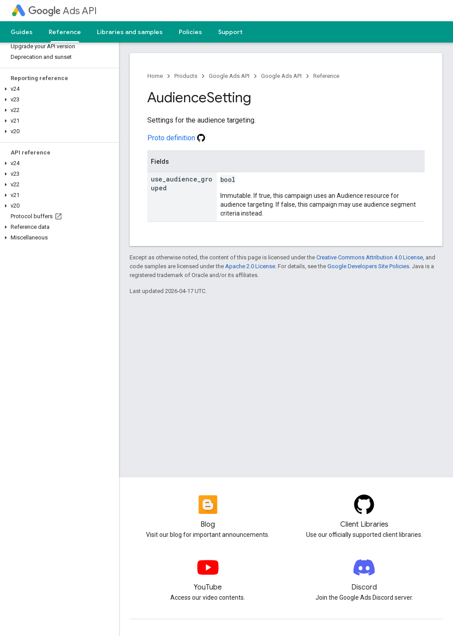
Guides (22, 32)
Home (155, 76)
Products (185, 76)
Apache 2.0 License (250, 266)
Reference (326, 76)
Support (230, 32)
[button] (57, 89)
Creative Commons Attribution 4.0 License (369, 257)
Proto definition (176, 138)
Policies (190, 32)
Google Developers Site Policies (368, 266)
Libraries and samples (130, 32)
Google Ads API (229, 76)
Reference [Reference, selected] (65, 32)
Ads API (62, 11)
